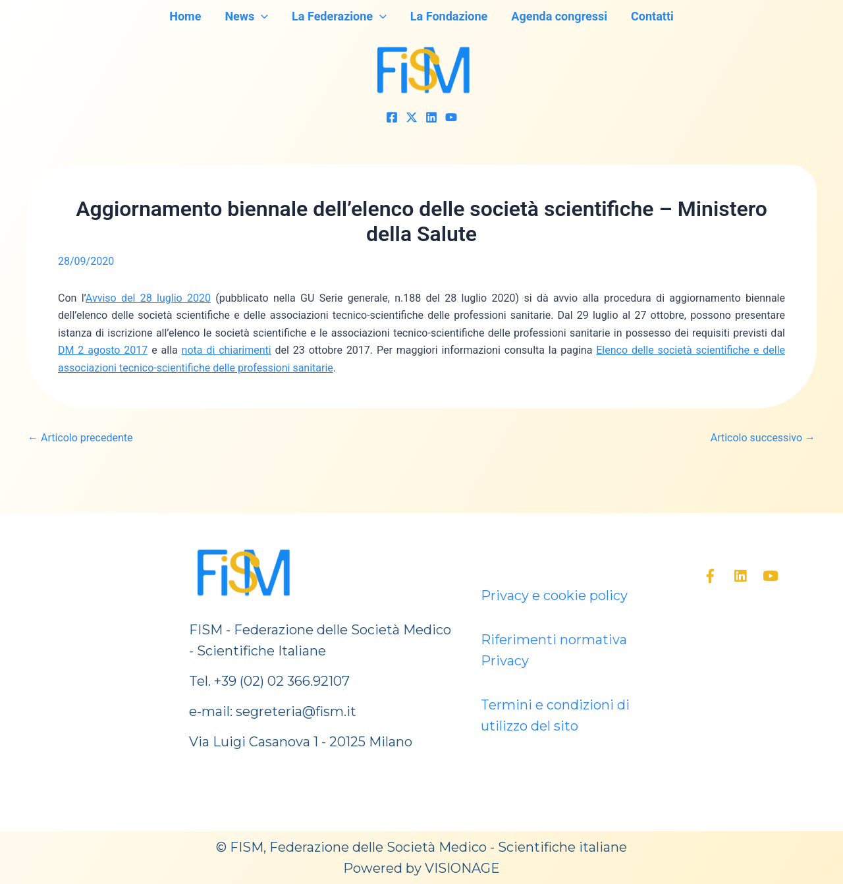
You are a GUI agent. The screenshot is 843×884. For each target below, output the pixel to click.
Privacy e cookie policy (554, 595)
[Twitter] (412, 117)
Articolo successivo (763, 438)
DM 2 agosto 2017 (103, 350)
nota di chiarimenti (226, 350)
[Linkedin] (431, 117)
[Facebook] (392, 117)
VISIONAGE (462, 868)
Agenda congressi (559, 16)
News (246, 16)
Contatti (652, 16)
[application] (261, 16)
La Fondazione (448, 16)
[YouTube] (451, 117)
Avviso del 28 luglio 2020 (148, 298)
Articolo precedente (80, 438)
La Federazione (339, 16)
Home (185, 16)
